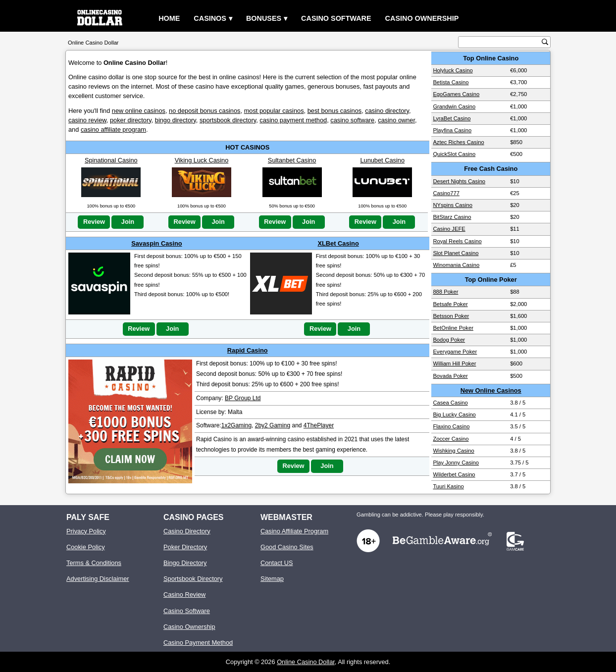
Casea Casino (450, 403)
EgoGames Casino (456, 94)
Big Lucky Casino (454, 414)
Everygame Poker (455, 352)
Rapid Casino (247, 350)
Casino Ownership (422, 18)
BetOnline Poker (453, 328)
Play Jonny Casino (456, 462)
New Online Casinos (491, 390)
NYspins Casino (452, 205)
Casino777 (446, 193)
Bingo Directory (184, 563)
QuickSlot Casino (454, 154)
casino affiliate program (113, 129)
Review (94, 221)
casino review (87, 120)
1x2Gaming (236, 425)
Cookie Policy (85, 547)
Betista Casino (450, 82)
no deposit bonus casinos (204, 110)
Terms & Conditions (93, 563)
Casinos (210, 18)
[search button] (545, 42)
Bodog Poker (449, 340)
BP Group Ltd (243, 398)
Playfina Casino (452, 130)
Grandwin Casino (454, 106)
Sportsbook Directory (192, 578)
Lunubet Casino (382, 160)
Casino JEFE (449, 229)
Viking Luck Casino (202, 160)
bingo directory (175, 120)
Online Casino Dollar (306, 662)
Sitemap (272, 578)
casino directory (387, 110)
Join (127, 221)
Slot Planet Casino (455, 253)
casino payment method (293, 120)
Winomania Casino (456, 265)
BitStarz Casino (452, 217)
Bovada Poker (450, 376)
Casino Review (184, 594)
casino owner (396, 120)
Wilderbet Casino (454, 474)
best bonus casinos (335, 110)
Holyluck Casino (452, 70)
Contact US (276, 563)
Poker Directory (185, 547)
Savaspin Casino (156, 243)
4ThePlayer (319, 425)
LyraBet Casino (451, 118)
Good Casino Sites (286, 547)
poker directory (131, 120)
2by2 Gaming (272, 425)
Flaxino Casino (451, 426)
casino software (352, 120)
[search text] (501, 42)
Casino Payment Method (198, 642)
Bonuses (263, 18)
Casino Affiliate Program (294, 531)
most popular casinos (274, 110)
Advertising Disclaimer (97, 578)
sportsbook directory (228, 120)
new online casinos (138, 110)
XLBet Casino (338, 243)
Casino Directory (186, 531)
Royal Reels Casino (457, 241)
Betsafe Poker (450, 304)
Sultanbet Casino (292, 160)
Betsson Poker (451, 316)
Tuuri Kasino (448, 486)
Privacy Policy (86, 531)
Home (169, 18)
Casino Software (336, 18)
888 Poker (445, 292)
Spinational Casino (111, 160)
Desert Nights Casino (459, 181)
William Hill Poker (454, 363)
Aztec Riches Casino (458, 142)
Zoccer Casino (450, 439)
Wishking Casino (453, 451)
